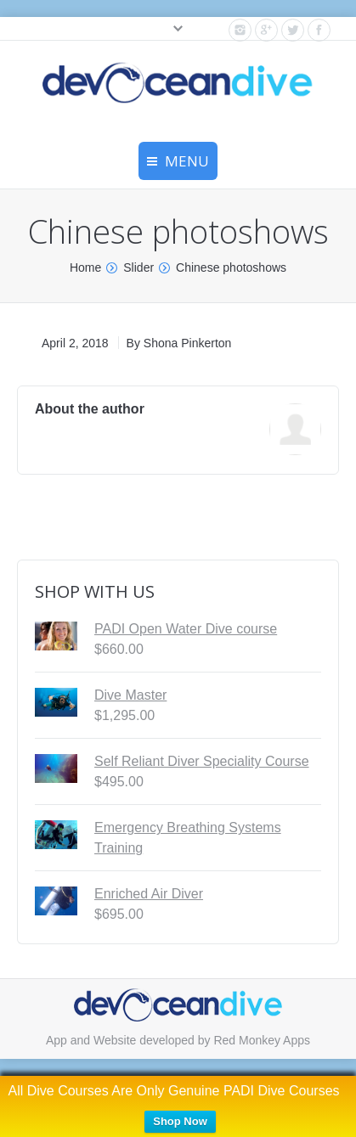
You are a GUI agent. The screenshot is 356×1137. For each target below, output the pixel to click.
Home (85, 267)
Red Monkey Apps (261, 1040)
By (179, 343)
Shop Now (180, 1121)
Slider (138, 267)
